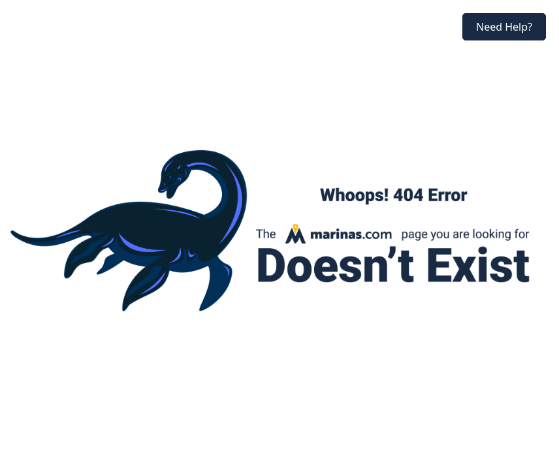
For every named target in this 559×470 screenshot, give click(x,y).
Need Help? (504, 27)
